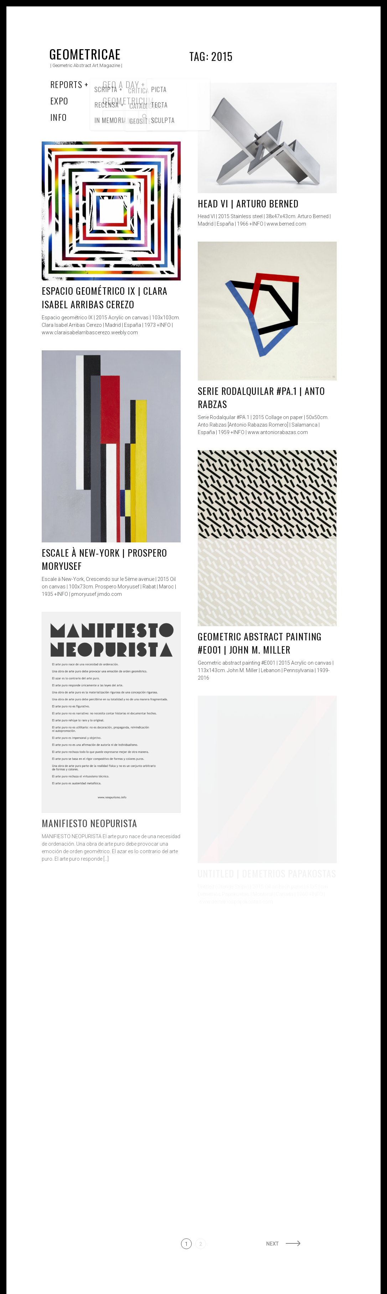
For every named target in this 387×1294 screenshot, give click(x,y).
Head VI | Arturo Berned (248, 203)
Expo (59, 100)
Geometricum (128, 100)
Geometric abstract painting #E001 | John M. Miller (260, 643)
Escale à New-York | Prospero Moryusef (104, 559)
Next (272, 1244)
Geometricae (85, 53)
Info (58, 116)
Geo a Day (121, 84)
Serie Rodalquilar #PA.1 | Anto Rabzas (261, 397)
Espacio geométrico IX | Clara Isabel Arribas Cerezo (104, 297)
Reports (66, 84)
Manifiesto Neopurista (89, 823)
